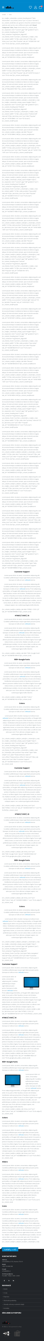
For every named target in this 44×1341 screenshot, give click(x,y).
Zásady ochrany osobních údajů (14, 1304)
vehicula (27, 580)
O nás (5, 1293)
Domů (5, 1289)
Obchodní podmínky (10, 1300)
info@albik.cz (6, 1271)
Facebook (4, 1281)
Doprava (6, 1297)
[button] (3, 7)
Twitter (9, 1281)
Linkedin (13, 1281)
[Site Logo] (9, 7)
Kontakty (6, 1308)
